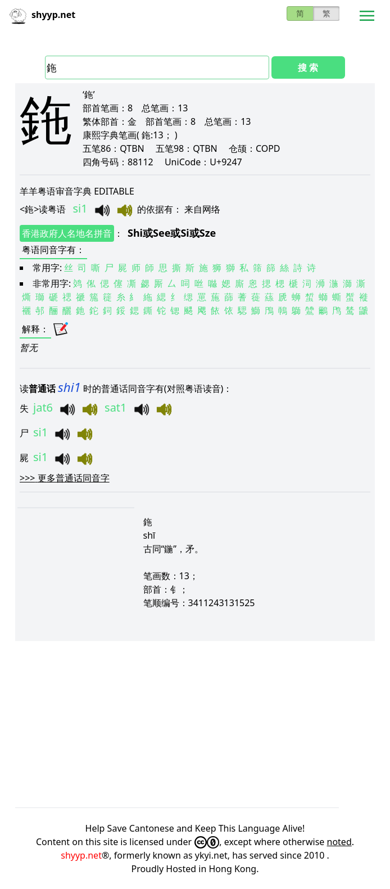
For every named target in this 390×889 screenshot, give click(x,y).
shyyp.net (81, 855)
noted (339, 842)
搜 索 (308, 67)
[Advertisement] (195, 724)
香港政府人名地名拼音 (67, 233)
